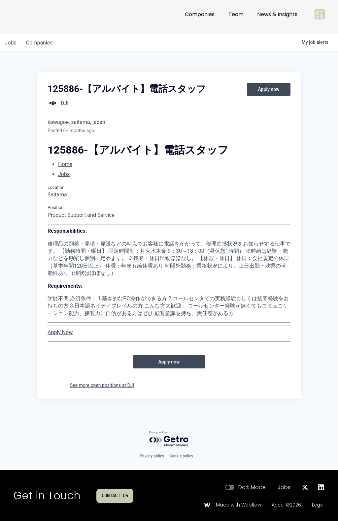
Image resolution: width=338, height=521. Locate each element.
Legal (318, 505)
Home (65, 164)
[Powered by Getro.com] (169, 439)
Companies (200, 17)
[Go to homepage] (35, 17)
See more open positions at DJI (102, 385)
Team (236, 17)
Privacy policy (152, 456)
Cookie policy (181, 456)
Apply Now (60, 332)
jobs (11, 43)
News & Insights (277, 17)
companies (40, 43)
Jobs (64, 174)
